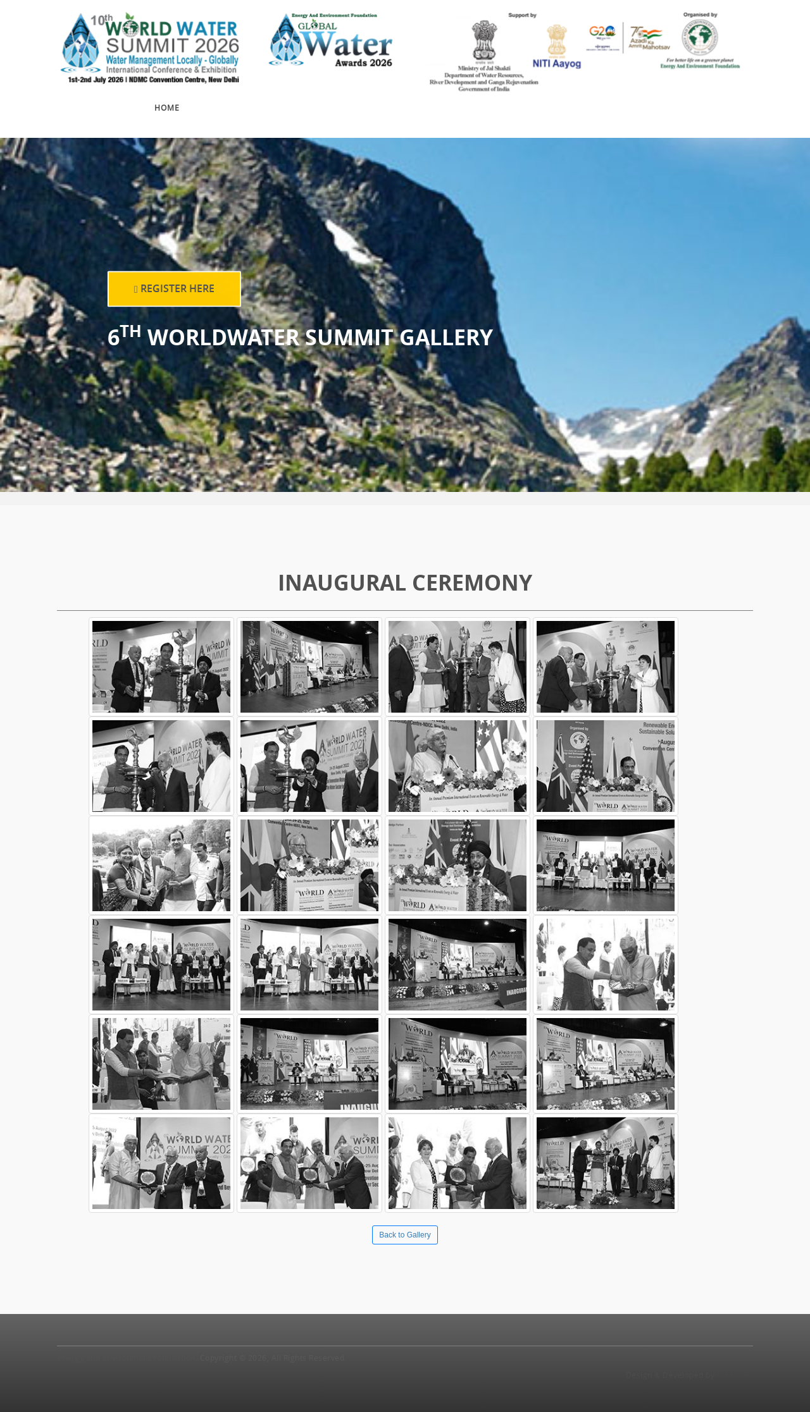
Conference (235, 106)
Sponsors (454, 99)
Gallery (522, 97)
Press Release (600, 97)
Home (167, 107)
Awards (388, 102)
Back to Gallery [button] (404, 1235)
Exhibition (319, 105)
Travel (672, 95)
